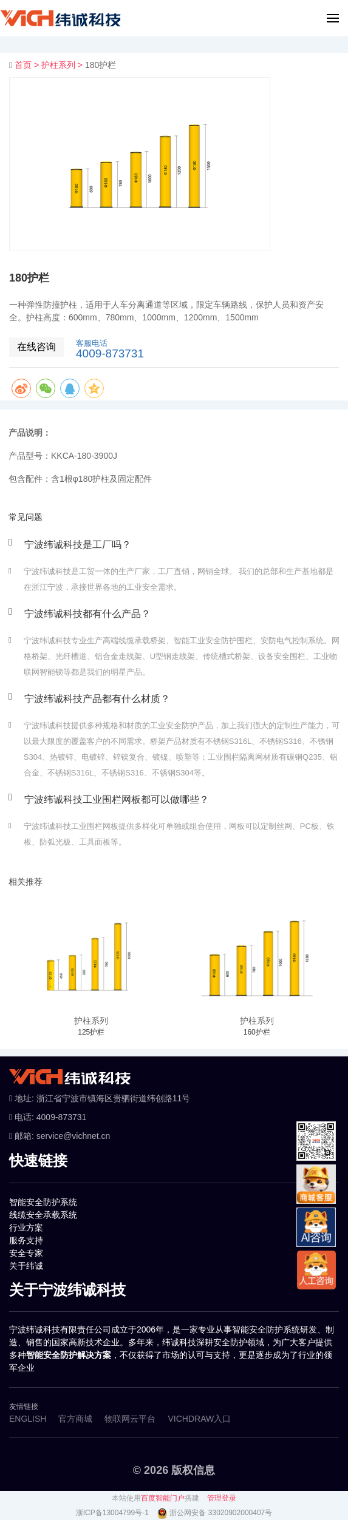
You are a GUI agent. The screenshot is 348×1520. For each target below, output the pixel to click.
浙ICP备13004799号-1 (113, 1512)
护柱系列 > (63, 65)
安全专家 (26, 1253)
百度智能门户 (163, 1498)
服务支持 (26, 1240)
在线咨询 (36, 347)
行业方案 (26, 1227)
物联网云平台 (129, 1419)
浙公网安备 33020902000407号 (220, 1512)
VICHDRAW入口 (199, 1419)
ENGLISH (27, 1419)
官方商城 (75, 1419)
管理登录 (221, 1498)
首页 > (28, 65)
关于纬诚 (26, 1266)
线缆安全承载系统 (43, 1215)
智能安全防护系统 (43, 1202)
